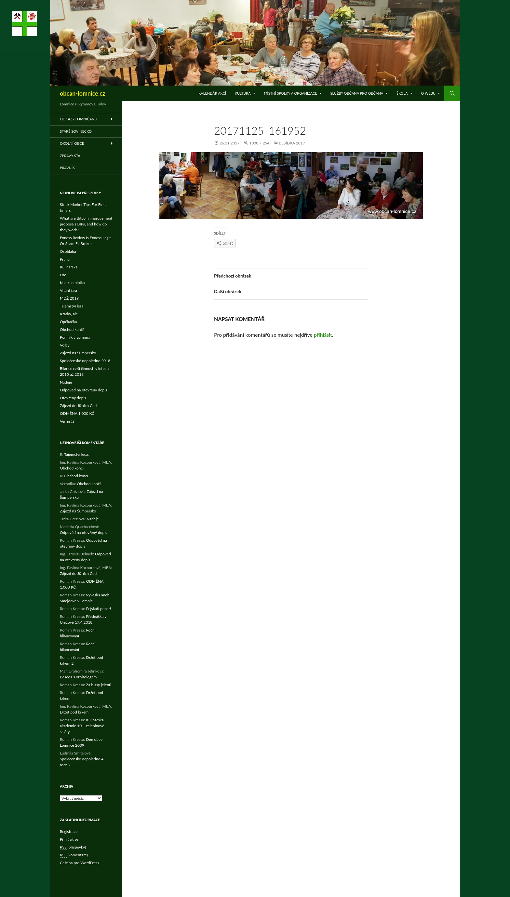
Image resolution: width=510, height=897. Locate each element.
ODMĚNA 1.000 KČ (77, 413)
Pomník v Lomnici (75, 337)
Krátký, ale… (70, 313)
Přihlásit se (69, 839)
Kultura (243, 93)
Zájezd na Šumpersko (78, 352)
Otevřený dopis (73, 397)
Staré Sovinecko (76, 131)
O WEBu (428, 93)
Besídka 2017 (292, 143)
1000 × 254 (259, 143)
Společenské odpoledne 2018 (85, 360)
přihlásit (323, 335)
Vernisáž (67, 421)
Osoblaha (68, 251)
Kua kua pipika (72, 282)
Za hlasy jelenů (98, 684)
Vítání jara (68, 290)
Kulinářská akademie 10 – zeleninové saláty (82, 725)
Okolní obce (72, 143)
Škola (402, 93)
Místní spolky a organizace (290, 93)
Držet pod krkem (74, 712)
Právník (67, 168)
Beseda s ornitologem (78, 676)
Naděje (66, 382)
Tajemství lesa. (72, 306)
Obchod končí (72, 329)
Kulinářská (68, 267)
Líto (63, 274)
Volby (65, 345)
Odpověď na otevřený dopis (83, 389)
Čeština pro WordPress (79, 862)
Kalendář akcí (212, 93)
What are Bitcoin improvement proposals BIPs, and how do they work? (86, 224)
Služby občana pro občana (356, 93)
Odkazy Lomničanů (78, 119)
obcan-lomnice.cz (82, 93)
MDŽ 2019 (69, 298)
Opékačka (68, 321)
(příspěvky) (73, 847)
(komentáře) (74, 855)
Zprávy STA (70, 156)
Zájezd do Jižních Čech (79, 405)
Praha (65, 259)
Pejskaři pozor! (98, 608)
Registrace (68, 831)
